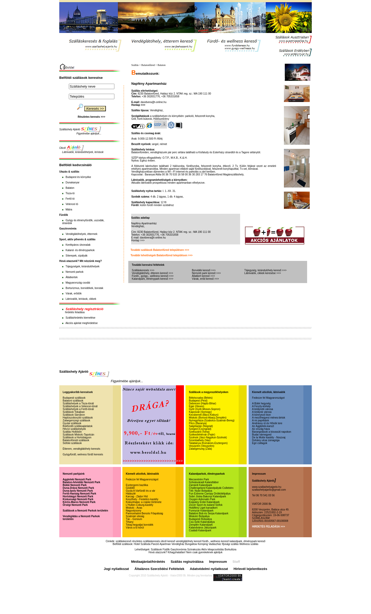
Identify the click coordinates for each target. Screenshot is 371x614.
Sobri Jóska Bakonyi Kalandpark (207, 496)
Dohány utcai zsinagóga (266, 440)
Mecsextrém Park (199, 479)
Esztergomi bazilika (137, 485)
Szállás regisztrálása (187, 562)
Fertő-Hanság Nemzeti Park (79, 493)
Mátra (68, 209)
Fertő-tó (69, 198)
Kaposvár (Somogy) (200, 412)
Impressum (218, 562)
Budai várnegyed (261, 434)
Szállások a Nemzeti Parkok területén (85, 510)
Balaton (69, 187)
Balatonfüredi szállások (76, 440)
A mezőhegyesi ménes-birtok (268, 417)
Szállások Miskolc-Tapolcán (78, 434)
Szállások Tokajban (74, 412)
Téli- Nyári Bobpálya (200, 490)
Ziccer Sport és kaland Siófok (205, 505)
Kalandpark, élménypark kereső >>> (152, 278)
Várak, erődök (73, 293)
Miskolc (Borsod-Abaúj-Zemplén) (207, 417)
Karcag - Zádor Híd (137, 496)
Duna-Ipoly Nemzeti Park (78, 490)
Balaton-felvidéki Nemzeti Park (81, 482)
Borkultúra (231, 549)
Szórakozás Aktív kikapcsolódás (205, 549)
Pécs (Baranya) (198, 423)
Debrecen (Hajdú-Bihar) (202, 403)
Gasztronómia (179, 549)
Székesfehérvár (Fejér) (202, 434)
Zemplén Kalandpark (201, 524)
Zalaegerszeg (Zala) (200, 448)
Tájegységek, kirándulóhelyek (82, 266)
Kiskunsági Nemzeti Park (78, 499)
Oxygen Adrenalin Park (202, 499)
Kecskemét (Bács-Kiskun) (203, 414)
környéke (86, 177)
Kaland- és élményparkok (80, 250)
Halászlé (131, 493)
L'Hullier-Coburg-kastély (139, 505)
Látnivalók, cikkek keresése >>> (262, 273)
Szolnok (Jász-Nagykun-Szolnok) (208, 437)
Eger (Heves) (196, 406)
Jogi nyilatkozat (116, 569)
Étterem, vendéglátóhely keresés (81, 448)
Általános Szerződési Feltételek (159, 569)
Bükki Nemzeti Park (75, 485)
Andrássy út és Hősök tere (267, 423)
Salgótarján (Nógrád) (201, 426)
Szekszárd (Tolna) (199, 431)
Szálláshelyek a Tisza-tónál (78, 403)
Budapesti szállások (74, 397)
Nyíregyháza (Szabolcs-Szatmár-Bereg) (211, 420)
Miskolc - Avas (134, 507)
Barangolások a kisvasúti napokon (271, 431)
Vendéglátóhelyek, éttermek (81, 234)
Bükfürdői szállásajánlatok (77, 426)
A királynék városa (262, 409)
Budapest (70, 177)
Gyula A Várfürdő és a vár (140, 490)
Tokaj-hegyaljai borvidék (139, 524)
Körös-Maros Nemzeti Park (79, 502)
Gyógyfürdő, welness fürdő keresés (83, 454)
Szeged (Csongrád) (200, 429)
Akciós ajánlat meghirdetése (81, 323)
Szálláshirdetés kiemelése (80, 317)
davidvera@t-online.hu (153, 102)
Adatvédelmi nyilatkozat (209, 569)
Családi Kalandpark (200, 530)
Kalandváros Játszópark (202, 527)
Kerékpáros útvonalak (77, 244)
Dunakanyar (72, 182)
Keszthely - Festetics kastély (142, 499)
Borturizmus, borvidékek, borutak (84, 288)
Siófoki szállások (72, 443)
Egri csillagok (259, 443)
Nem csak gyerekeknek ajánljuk (204, 552)
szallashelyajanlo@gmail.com (269, 489)
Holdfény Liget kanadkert (203, 507)
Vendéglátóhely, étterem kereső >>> (152, 273)
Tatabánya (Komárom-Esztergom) (208, 443)
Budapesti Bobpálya (200, 519)
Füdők (166, 549)
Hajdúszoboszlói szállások (78, 417)
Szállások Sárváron (74, 414)
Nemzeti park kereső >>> (206, 273)
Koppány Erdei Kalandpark (204, 502)
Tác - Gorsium (134, 519)
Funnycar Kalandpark (201, 510)
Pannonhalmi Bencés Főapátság (144, 513)
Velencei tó (71, 204)
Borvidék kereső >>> (204, 270)
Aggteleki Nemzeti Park (77, 479)
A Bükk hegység (261, 403)
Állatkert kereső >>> (203, 276)
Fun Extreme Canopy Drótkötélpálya (209, 493)
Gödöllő (130, 488)
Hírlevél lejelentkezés (250, 569)
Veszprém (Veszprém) (201, 446)
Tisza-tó (69, 193)
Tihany (129, 522)
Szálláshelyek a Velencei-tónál (80, 406)
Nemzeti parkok (74, 271)
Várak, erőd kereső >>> (205, 278)
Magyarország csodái (77, 282)
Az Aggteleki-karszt (263, 426)
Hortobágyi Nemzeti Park (78, 496)
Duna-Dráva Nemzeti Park (78, 488)
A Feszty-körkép (261, 406)
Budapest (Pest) (198, 400)
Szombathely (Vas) (199, 440)
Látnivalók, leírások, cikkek (80, 298)
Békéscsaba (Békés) (201, 397)
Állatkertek (71, 277)
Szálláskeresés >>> (143, 270)
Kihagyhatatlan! (176, 552)
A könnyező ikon (261, 414)
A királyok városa (262, 412)
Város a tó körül (135, 527)
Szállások (156, 549)
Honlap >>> (138, 105)
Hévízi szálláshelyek (74, 429)
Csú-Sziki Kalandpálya (202, 522)
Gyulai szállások (72, 423)
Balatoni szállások (73, 400)
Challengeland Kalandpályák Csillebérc (211, 488)
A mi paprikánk (260, 420)
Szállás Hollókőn (72, 431)
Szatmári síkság (135, 516)
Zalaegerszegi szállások (76, 420)
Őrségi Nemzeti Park (75, 505)
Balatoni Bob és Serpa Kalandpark (208, 513)
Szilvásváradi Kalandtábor (204, 482)
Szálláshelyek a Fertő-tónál (78, 409)
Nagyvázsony (133, 510)
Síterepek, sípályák (76, 255)
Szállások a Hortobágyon (77, 437)
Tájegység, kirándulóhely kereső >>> (265, 270)
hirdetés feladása (75, 312)
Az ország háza (261, 429)
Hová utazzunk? (158, 552)
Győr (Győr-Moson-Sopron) (204, 409)
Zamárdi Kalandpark (200, 485)
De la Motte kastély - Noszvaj (268, 437)
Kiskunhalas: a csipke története (143, 502)
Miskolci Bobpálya (199, 516)
